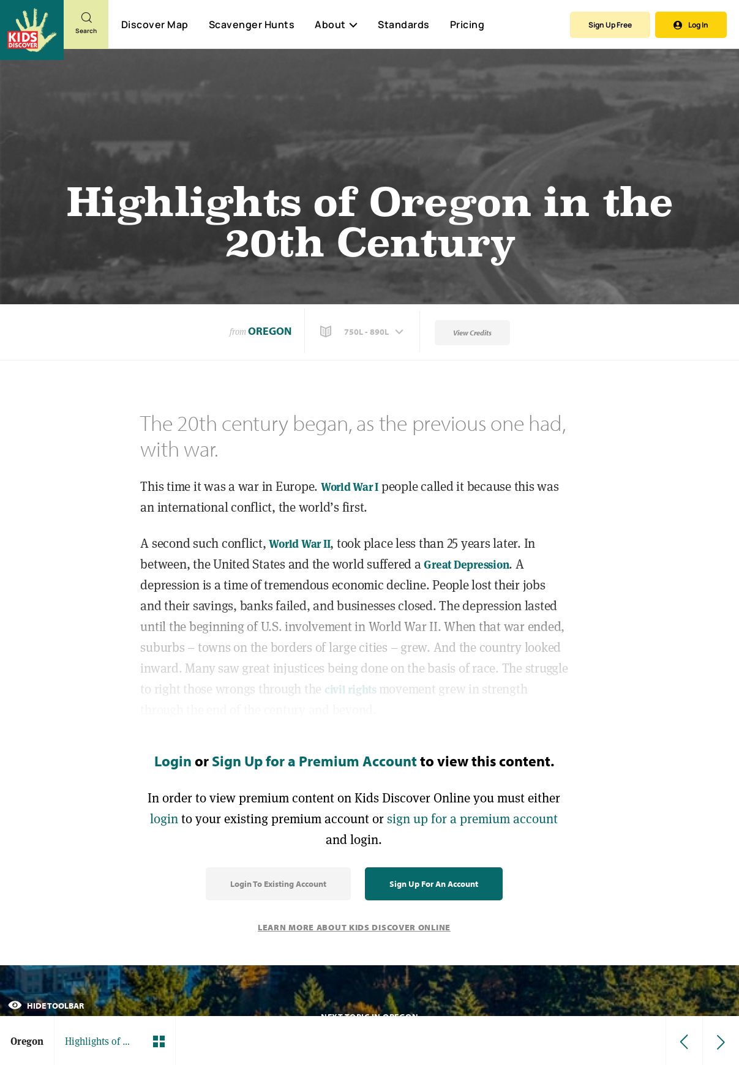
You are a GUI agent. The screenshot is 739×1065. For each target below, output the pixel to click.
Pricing (467, 24)
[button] (363, 331)
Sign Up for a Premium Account (314, 761)
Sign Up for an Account (433, 883)
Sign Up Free (610, 25)
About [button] (336, 24)
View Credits (472, 332)
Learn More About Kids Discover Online (354, 927)
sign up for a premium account (472, 818)
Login (173, 761)
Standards (404, 24)
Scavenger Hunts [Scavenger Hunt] (251, 25)
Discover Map (155, 24)
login (164, 818)
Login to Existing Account (278, 883)
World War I (349, 487)
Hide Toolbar (46, 1005)
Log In (690, 25)
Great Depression (466, 565)
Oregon (269, 331)
